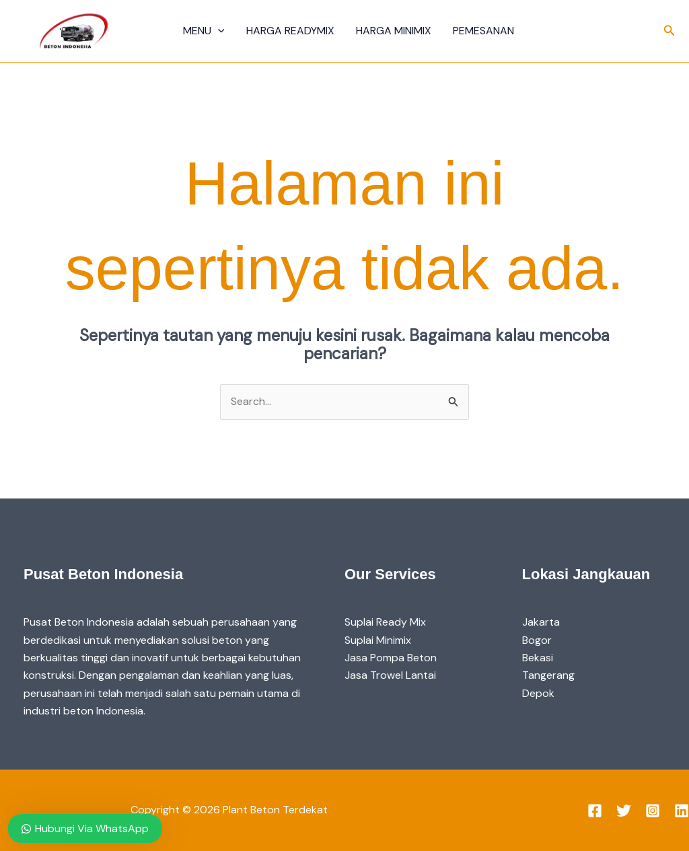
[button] (669, 31)
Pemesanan (483, 31)
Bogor (537, 640)
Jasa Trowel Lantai (390, 675)
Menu (204, 30)
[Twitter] (623, 810)
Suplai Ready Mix (385, 622)
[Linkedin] (681, 810)
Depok (538, 693)
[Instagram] (652, 810)
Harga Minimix (393, 31)
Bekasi (537, 658)
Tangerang (548, 675)
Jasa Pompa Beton (390, 658)
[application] (218, 30)
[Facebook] (594, 810)
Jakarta (541, 622)
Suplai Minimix (377, 640)
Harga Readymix (290, 31)
